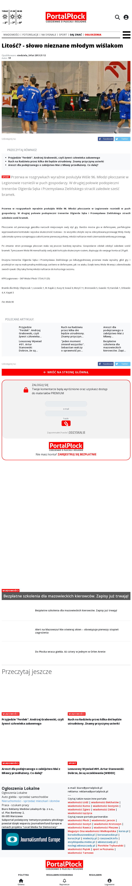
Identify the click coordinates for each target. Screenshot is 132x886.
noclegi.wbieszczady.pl (81, 845)
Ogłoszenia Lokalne (14, 793)
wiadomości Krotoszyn (107, 824)
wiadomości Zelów (104, 809)
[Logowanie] (109, 881)
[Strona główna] (21, 881)
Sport (5, 177)
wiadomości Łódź (78, 802)
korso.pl (123, 831)
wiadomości (92, 831)
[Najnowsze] (64, 881)
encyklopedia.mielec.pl (81, 842)
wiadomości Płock (78, 820)
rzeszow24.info (109, 838)
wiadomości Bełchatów (105, 802)
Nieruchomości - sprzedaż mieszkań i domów (31, 801)
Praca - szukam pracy (15, 805)
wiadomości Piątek (79, 849)
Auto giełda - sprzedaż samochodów (25, 797)
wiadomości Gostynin (106, 806)
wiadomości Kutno (79, 806)
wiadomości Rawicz (79, 827)
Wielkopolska (108, 831)
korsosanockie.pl (107, 834)
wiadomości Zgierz (79, 809)
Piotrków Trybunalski (110, 845)
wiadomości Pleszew (106, 827)
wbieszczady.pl (107, 842)
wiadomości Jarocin (103, 820)
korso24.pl (74, 838)
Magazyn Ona (76, 831)
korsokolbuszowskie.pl (81, 834)
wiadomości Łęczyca (80, 813)
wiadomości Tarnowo (81, 852)
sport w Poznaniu (103, 849)
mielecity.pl (90, 838)
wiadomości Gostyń (79, 824)
